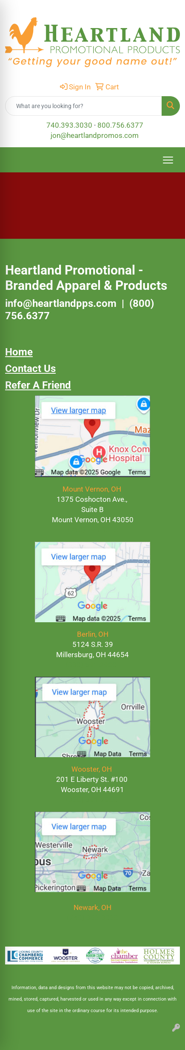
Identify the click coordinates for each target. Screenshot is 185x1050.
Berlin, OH (92, 634)
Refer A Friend (38, 385)
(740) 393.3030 (92, 530)
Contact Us (30, 369)
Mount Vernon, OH (93, 489)
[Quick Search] (83, 106)
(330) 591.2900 (91, 665)
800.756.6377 (120, 125)
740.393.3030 (69, 125)
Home (19, 352)
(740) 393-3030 (92, 917)
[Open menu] (167, 160)
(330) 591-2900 (91, 799)
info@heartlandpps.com (61, 303)
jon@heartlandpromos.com (95, 135)
